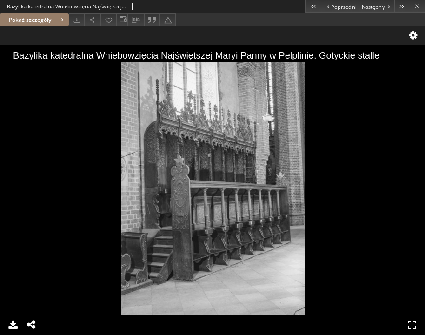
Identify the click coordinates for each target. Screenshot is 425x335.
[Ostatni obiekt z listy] (402, 6)
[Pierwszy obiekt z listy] (313, 6)
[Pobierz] (77, 19)
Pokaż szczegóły (37, 20)
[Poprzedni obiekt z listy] (340, 6)
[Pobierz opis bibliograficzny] (136, 20)
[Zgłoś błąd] (168, 19)
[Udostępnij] (92, 19)
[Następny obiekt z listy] (376, 6)
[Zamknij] (417, 6)
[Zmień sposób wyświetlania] (122, 19)
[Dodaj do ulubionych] (109, 19)
